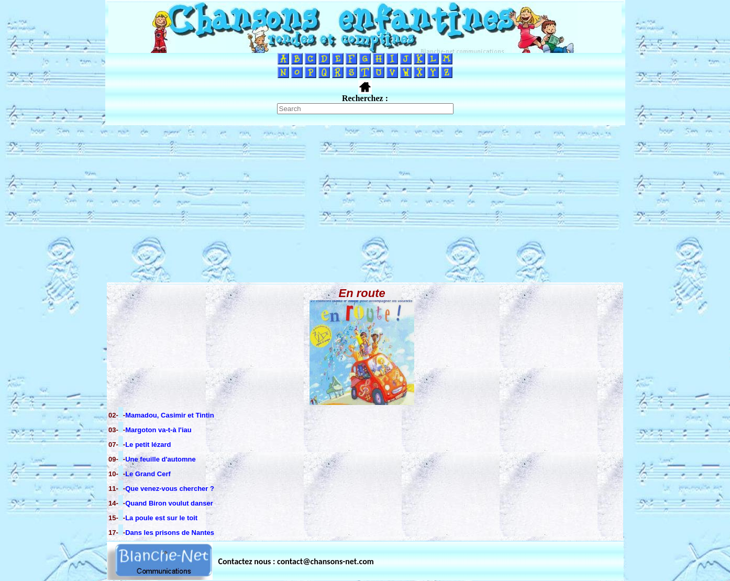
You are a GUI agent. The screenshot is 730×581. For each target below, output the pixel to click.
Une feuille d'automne (160, 459)
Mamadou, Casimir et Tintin (169, 415)
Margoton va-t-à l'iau (158, 430)
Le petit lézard (148, 444)
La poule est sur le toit (161, 518)
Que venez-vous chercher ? (169, 488)
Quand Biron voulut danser (169, 503)
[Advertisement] (365, 203)
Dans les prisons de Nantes (169, 532)
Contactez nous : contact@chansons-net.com (296, 561)
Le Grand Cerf (148, 474)
